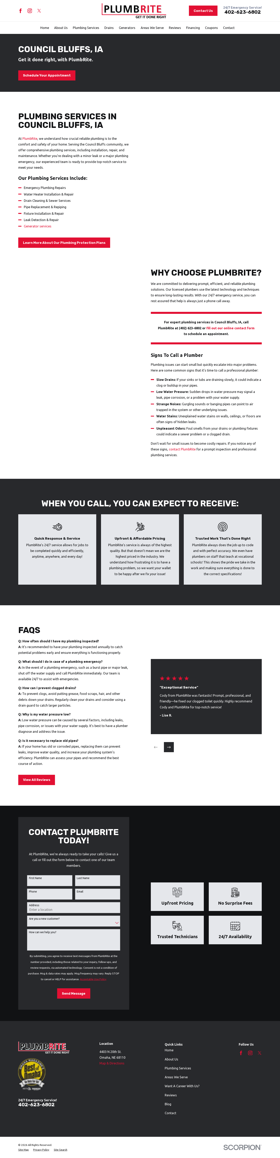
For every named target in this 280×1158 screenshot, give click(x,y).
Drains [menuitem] (109, 28)
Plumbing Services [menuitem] (86, 28)
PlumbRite (29, 138)
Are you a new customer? (38, 918)
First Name (29, 878)
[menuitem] (23, 1149)
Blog (168, 1104)
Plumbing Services (178, 1068)
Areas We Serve (176, 1077)
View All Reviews (30, 780)
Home (169, 1050)
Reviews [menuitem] (175, 28)
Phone (27, 891)
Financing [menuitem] (193, 28)
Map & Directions (111, 1063)
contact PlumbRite (188, 449)
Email (74, 891)
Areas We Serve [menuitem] (152, 28)
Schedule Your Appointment (47, 75)
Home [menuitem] (44, 28)
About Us (171, 1059)
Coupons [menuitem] (211, 28)
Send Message (67, 993)
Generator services (37, 226)
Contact (170, 1113)
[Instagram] (30, 11)
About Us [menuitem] (61, 28)
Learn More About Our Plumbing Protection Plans (64, 243)
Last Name (77, 878)
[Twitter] (39, 11)
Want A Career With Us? (182, 1086)
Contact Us (203, 11)
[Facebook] (20, 11)
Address (28, 905)
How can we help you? (36, 932)
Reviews (171, 1095)
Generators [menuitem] (127, 28)
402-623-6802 (242, 12)
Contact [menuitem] (229, 28)
